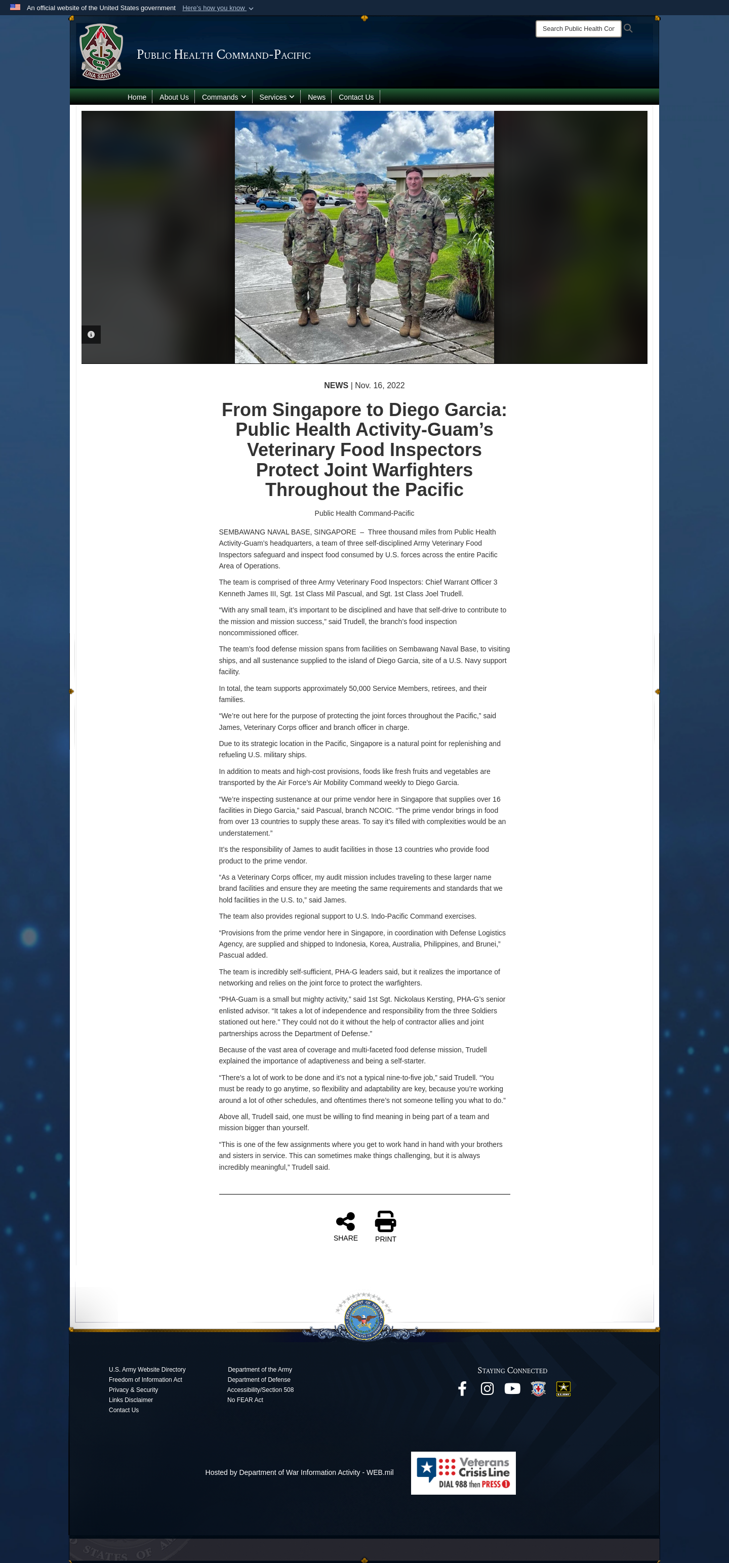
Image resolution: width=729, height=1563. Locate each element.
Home (137, 97)
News (317, 97)
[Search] (579, 28)
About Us (174, 97)
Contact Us (356, 97)
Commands (224, 97)
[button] (219, 8)
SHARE (346, 1226)
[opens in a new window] (462, 1391)
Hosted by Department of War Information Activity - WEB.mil (300, 1472)
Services (277, 97)
